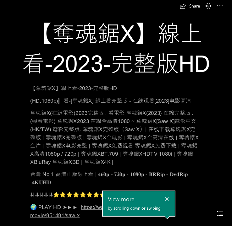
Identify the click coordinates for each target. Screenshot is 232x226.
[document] (116, 113)
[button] (189, 6)
